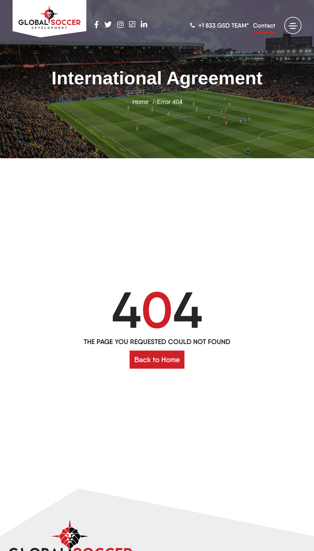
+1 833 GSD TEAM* (219, 25)
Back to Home (157, 359)
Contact (264, 25)
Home (140, 101)
